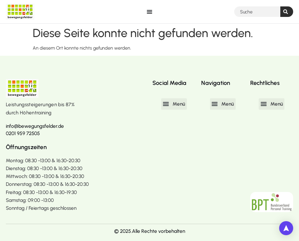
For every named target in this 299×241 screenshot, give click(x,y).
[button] (174, 103)
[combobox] (257, 11)
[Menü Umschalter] (149, 12)
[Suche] (286, 11)
